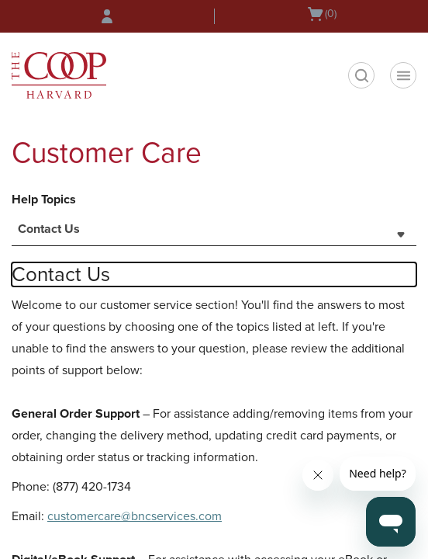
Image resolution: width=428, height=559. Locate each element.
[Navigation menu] (403, 75)
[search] (361, 75)
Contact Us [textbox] (49, 229)
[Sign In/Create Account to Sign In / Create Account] (107, 16)
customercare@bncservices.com (134, 516)
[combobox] (214, 233)
